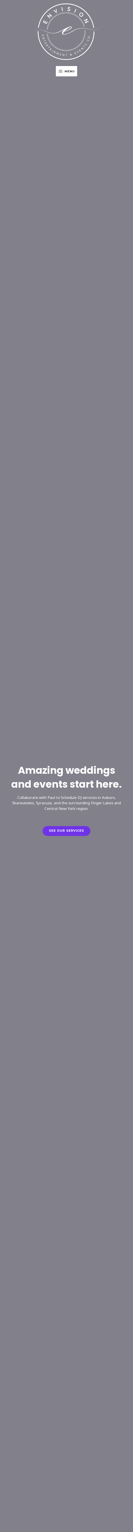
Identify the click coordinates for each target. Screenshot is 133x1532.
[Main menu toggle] (66, 71)
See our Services (66, 830)
